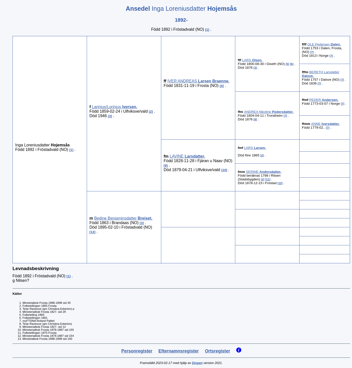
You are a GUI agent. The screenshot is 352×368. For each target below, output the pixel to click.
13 (92, 232)
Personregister (136, 351)
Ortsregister (217, 351)
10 (224, 170)
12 (280, 183)
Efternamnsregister (178, 351)
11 (268, 179)
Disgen (197, 363)
